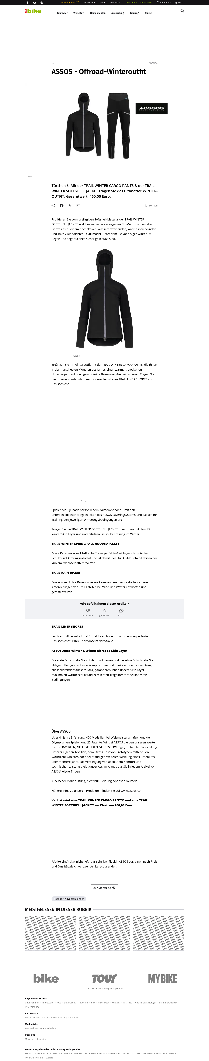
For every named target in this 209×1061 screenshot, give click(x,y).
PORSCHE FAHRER (34, 1057)
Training (134, 13)
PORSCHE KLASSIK (165, 1053)
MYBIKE (111, 1053)
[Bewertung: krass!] (121, 612)
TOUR (102, 1053)
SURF (93, 1053)
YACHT (37, 1053)
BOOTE (64, 1053)
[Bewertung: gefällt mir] (104, 612)
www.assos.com (132, 791)
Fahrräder (62, 13)
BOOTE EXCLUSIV (79, 1053)
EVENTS (49, 1057)
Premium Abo (70, 2)
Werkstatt (78, 13)
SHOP (28, 1053)
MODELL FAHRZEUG (143, 1053)
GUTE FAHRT (124, 1053)
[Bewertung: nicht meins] (88, 612)
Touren (148, 13)
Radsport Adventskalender (69, 898)
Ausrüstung (117, 13)
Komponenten (97, 13)
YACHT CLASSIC (50, 1053)
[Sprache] (179, 2)
